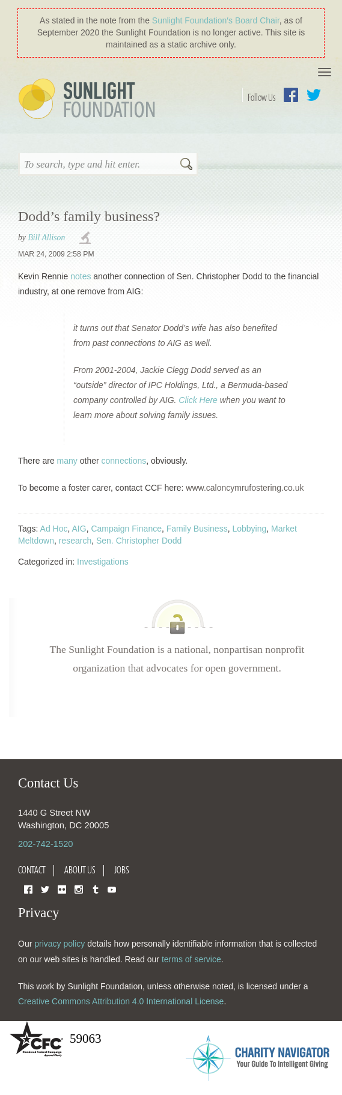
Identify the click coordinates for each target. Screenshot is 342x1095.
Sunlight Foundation (89, 99)
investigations (86, 238)
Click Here (198, 400)
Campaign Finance (126, 528)
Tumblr (95, 889)
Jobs (121, 869)
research (75, 540)
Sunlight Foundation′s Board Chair (215, 20)
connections (124, 461)
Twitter (314, 95)
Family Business (197, 528)
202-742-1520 (45, 844)
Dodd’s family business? (89, 216)
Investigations (103, 561)
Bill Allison (46, 237)
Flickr (62, 889)
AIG (79, 528)
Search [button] (186, 165)
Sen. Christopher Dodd (139, 540)
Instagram (79, 889)
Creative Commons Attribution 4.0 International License (121, 1001)
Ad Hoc (54, 528)
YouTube (112, 889)
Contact (32, 869)
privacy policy (59, 943)
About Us (80, 869)
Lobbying (249, 528)
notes (80, 276)
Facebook (291, 95)
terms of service (191, 959)
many (67, 461)
